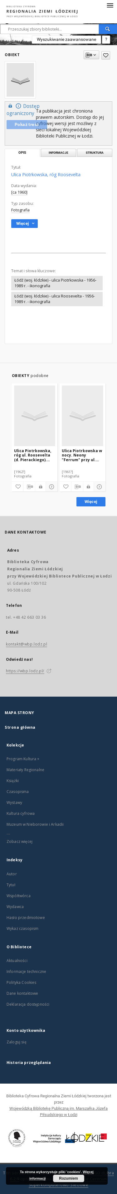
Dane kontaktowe (22, 993)
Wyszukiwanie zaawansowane (66, 39)
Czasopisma (18, 791)
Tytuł (11, 884)
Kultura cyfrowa (21, 813)
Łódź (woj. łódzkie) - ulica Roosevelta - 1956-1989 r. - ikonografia (54, 298)
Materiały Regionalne (25, 769)
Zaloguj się (17, 1042)
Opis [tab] (22, 153)
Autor (12, 874)
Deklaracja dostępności (28, 1004)
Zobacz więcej (19, 841)
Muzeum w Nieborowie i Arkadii (35, 824)
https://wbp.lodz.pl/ (25, 671)
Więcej (91, 501)
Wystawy (14, 802)
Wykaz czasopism (22, 928)
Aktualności (17, 960)
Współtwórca (19, 895)
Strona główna (20, 727)
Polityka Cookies (21, 982)
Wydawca (15, 906)
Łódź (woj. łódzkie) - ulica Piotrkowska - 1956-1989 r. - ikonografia (55, 283)
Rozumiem (68, 1178)
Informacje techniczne (26, 971)
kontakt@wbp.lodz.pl (26, 644)
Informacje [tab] (58, 152)
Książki (13, 780)
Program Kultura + (23, 758)
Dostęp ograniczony (23, 109)
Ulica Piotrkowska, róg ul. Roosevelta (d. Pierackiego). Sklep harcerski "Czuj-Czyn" (32, 455)
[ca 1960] (19, 192)
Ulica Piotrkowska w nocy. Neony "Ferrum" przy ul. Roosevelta (82, 455)
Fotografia (20, 210)
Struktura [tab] (95, 152)
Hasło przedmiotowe (26, 917)
